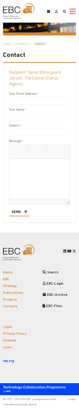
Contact (40, 44)
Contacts (22, 44)
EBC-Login (53, 283)
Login (72, 399)
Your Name (17, 109)
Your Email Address (23, 94)
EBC (6, 279)
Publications (13, 293)
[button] (14, 149)
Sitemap (9, 340)
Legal (7, 327)
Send (16, 212)
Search (50, 272)
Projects (10, 299)
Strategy (10, 286)
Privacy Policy (15, 333)
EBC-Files (52, 306)
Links (7, 347)
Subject (14, 125)
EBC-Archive (55, 295)
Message (15, 141)
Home (7, 44)
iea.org (8, 361)
